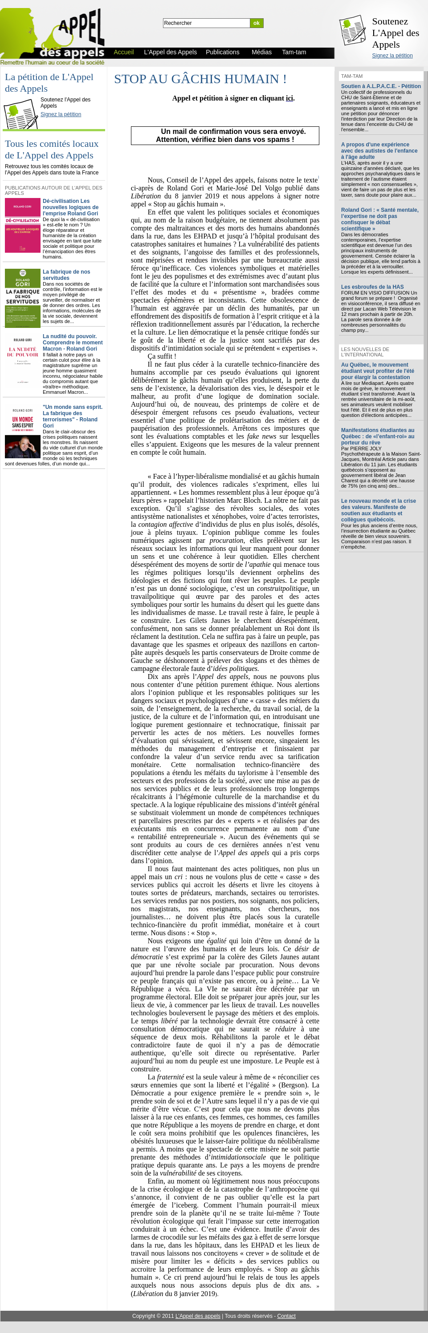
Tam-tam (352, 76)
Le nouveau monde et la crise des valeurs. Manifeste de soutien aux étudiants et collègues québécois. (378, 510)
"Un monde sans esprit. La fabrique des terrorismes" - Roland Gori (72, 416)
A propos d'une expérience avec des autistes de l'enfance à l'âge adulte (379, 150)
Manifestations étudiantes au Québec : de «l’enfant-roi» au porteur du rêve (378, 436)
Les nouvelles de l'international (365, 352)
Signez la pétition (392, 56)
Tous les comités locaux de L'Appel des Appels (51, 149)
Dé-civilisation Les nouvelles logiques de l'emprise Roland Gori (70, 207)
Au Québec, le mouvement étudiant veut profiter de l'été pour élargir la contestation (377, 371)
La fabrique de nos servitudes (66, 275)
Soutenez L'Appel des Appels (396, 33)
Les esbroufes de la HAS (372, 287)
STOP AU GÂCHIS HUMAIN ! (200, 78)
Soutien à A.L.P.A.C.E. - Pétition (381, 86)
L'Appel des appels (197, 1316)
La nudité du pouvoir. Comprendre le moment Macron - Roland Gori (73, 342)
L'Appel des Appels (23, 92)
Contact (286, 1316)
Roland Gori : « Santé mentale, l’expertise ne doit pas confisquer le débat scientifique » (380, 219)
